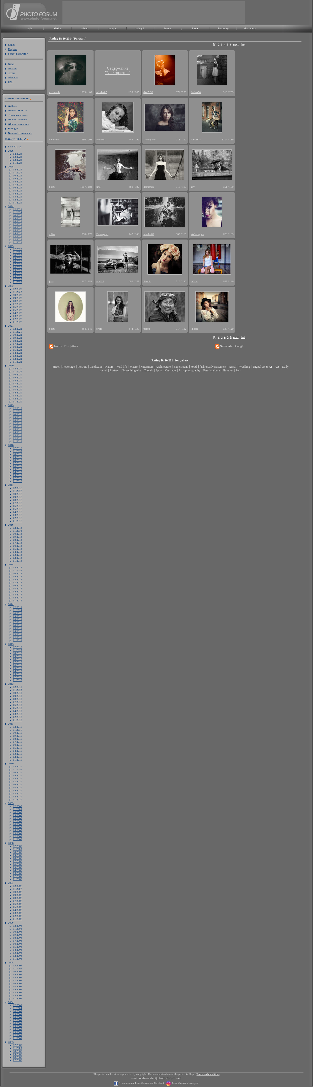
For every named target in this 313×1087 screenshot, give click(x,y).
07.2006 (17, 940)
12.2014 (17, 607)
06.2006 (17, 943)
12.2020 (17, 368)
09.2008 (17, 854)
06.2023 (17, 267)
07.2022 (17, 303)
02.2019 (17, 438)
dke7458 (148, 92)
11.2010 (17, 769)
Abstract (114, 370)
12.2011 (17, 726)
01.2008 (17, 879)
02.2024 (17, 239)
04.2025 (17, 193)
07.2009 (17, 821)
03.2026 (17, 156)
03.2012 (17, 713)
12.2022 (17, 288)
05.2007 (17, 906)
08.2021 (17, 340)
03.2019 (17, 435)
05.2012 (17, 707)
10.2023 (17, 255)
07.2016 (17, 542)
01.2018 (17, 481)
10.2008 (17, 851)
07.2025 (17, 184)
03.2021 (17, 355)
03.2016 (17, 554)
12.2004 (17, 1005)
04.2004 (17, 1029)
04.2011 (17, 750)
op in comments (18, 114)
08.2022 (17, 300)
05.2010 (17, 787)
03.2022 (17, 315)
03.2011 (17, 753)
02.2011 (17, 756)
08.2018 (17, 460)
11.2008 (17, 848)
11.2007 (17, 888)
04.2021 (17, 352)
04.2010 (17, 790)
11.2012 (17, 689)
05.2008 (17, 866)
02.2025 (17, 199)
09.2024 (17, 218)
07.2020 (17, 383)
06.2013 (17, 665)
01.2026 (17, 162)
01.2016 (17, 560)
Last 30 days (15, 146)
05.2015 (17, 588)
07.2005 (17, 980)
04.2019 (17, 432)
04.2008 (17, 870)
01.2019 (17, 441)
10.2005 (17, 971)
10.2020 (17, 374)
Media (57, 28)
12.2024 (17, 209)
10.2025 (17, 175)
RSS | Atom (71, 346)
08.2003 (17, 1056)
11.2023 (17, 252)
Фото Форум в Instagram (185, 1083)
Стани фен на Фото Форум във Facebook (141, 1083)
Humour (228, 370)
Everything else (131, 370)
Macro (133, 366)
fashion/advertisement (213, 366)
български (250, 28)
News (11, 63)
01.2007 (17, 918)
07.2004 (17, 1020)
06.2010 (17, 784)
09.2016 (17, 536)
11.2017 (17, 490)
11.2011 (17, 729)
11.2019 (17, 411)
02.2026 (17, 159)
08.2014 (17, 619)
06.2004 (17, 1023)
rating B (139, 28)
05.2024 (17, 230)
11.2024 (17, 212)
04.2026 (17, 153)
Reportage (68, 366)
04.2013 (17, 671)
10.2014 (17, 613)
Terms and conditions (208, 1074)
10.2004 (17, 1011)
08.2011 (17, 738)
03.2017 (17, 514)
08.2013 (17, 659)
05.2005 (17, 986)
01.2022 (17, 321)
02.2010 (17, 796)
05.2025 (17, 190)
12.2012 (17, 686)
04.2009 (17, 830)
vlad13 (100, 281)
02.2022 (17, 318)
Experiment (181, 366)
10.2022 (17, 294)
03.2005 (17, 992)
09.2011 (17, 735)
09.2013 (17, 656)
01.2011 (17, 759)
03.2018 (17, 475)
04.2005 (17, 989)
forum (167, 28)
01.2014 (17, 640)
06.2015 (17, 585)
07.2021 (17, 343)
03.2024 (17, 236)
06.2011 (17, 744)
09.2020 (17, 377)
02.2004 (17, 1035)
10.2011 (17, 732)
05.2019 (17, 429)
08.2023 (17, 261)
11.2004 (17, 1008)
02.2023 (17, 279)
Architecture (163, 366)
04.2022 (17, 312)
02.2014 (17, 637)
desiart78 (196, 92)
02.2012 (17, 716)
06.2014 (17, 625)
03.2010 (17, 793)
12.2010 (17, 766)
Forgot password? (18, 53)
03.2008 (17, 873)
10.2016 (17, 533)
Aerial (232, 366)
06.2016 (17, 545)
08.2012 (17, 698)
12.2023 (17, 249)
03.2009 (17, 833)
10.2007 (17, 891)
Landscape (96, 366)
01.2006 (17, 958)
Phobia (147, 281)
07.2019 (17, 423)
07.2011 (17, 741)
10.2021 (17, 334)
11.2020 (17, 371)
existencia (54, 92)
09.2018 (17, 457)
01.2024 (17, 242)
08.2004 (17, 1017)
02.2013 (17, 677)
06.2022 (17, 306)
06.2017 (17, 505)
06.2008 (17, 863)
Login (11, 44)
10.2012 (17, 692)
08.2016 (17, 539)
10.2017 (17, 493)
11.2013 (17, 649)
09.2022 (17, 297)
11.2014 (17, 610)
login (30, 28)
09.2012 (17, 695)
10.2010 (17, 772)
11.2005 (17, 968)
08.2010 (17, 778)
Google (239, 346)
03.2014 (17, 634)
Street (55, 366)
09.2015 (17, 576)
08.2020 (17, 380)
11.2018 (17, 451)
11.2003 (17, 1047)
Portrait (82, 366)
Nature (109, 366)
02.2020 (17, 398)
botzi (52, 186)
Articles (12, 68)
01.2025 (17, 202)
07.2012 (17, 701)
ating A (13, 128)
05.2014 (17, 628)
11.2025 (17, 172)
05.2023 (17, 270)
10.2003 (17, 1050)
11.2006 (17, 928)
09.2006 (17, 934)
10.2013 (17, 653)
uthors (12, 105)
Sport (159, 370)
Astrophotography (189, 370)
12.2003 (17, 1044)
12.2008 (17, 845)
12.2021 (17, 328)
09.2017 (17, 496)
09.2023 (17, 258)
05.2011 (17, 747)
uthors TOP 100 (17, 110)
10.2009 (17, 812)
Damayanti (149, 139)
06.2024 (17, 227)
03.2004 (17, 1032)
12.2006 (17, 925)
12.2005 (17, 965)
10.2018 (17, 454)
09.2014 (17, 616)
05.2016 (17, 548)
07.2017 (17, 502)
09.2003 (17, 1053)
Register (12, 49)
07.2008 (17, 860)
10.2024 (17, 215)
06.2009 (17, 824)
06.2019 (17, 426)
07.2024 (17, 224)
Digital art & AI (262, 366)
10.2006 (17, 931)
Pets (238, 370)
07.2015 (17, 582)
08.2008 (17, 857)
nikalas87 (101, 92)
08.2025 (17, 181)
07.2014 (17, 622)
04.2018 (17, 472)
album (84, 28)
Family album (211, 370)
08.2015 (17, 579)
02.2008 (17, 876)
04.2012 (17, 710)
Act (277, 366)
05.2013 (17, 668)
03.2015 (17, 594)
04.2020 (17, 392)
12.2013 (17, 646)
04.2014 (17, 631)
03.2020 (17, 395)
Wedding (244, 366)
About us (13, 77)
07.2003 (17, 1059)
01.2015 (17, 600)
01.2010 (17, 799)
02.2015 (17, 597)
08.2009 (17, 818)
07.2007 (17, 900)
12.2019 (17, 408)
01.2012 (17, 719)
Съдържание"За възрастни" (117, 70)
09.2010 (17, 775)
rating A (112, 28)
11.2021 (17, 331)
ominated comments (20, 132)
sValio (194, 281)
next (236, 44)
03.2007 (17, 912)
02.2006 (17, 955)
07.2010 (17, 781)
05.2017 (17, 508)
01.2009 (17, 839)
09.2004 (17, 1014)
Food (194, 366)
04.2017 (17, 511)
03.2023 (17, 276)
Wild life (121, 366)
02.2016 (17, 557)
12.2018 (17, 448)
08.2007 (17, 897)
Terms (11, 72)
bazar (195, 28)
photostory (222, 28)
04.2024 (17, 233)
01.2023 (17, 282)
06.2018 (17, 466)
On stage (170, 370)
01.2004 (17, 1038)
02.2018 (17, 478)
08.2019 (17, 420)
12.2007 (17, 885)
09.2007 (17, 894)
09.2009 (17, 815)
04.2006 (17, 949)
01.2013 (17, 680)
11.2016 (17, 530)
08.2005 (17, 977)
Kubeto (100, 139)
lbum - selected (17, 119)
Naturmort (146, 366)
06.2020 (17, 386)
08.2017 (17, 499)
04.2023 (17, 273)
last (243, 44)
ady (193, 186)
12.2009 (17, 806)
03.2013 (17, 674)
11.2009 (17, 809)
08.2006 (17, 937)
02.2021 (17, 358)
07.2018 (17, 463)
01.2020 (17, 401)
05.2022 (17, 309)
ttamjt (146, 328)
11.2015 (17, 570)
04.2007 (17, 909)
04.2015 (17, 591)
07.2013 (17, 662)
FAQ (10, 81)
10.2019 (17, 414)
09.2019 (17, 417)
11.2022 (17, 291)
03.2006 (17, 952)
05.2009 (17, 827)
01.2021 (17, 361)
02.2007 (17, 915)
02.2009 (17, 836)
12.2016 (17, 527)
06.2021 (17, 346)
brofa (99, 328)
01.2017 (17, 520)
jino (98, 186)
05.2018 (17, 469)
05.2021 (17, 349)
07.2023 (17, 264)
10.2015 (17, 573)
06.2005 (17, 983)
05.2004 (17, 1026)
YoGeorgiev (197, 234)
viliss (52, 234)
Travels (148, 370)
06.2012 (17, 704)
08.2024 (17, 221)
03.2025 (17, 196)
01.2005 (17, 998)
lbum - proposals (18, 123)
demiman (54, 139)
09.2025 (17, 178)
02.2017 (17, 517)
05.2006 (17, 946)
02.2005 (17, 995)
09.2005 (17, 974)
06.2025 (17, 187)
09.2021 (17, 337)
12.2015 (17, 567)
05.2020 (17, 389)
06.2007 (17, 903)
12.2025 (17, 169)
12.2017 (17, 487)
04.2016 (17, 551)
